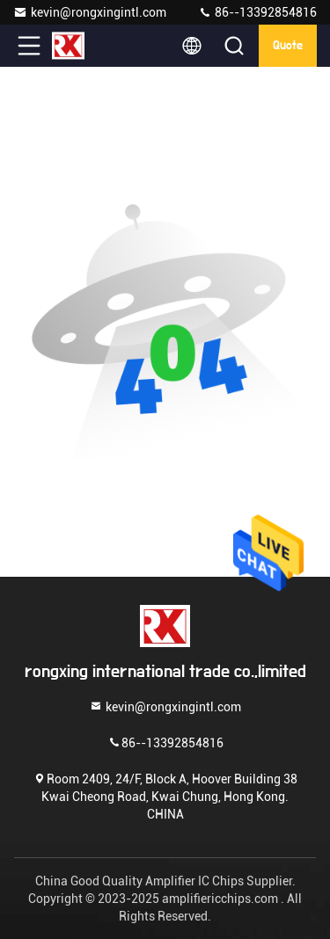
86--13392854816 (257, 12)
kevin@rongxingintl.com (89, 12)
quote (288, 46)
